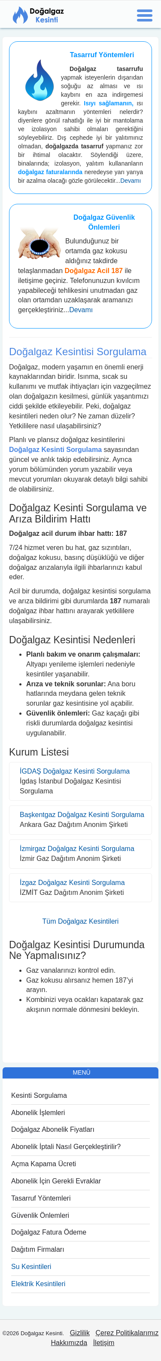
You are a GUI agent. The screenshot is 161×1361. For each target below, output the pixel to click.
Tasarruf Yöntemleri (40, 1198)
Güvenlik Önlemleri (40, 1215)
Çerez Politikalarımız (127, 1332)
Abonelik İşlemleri (38, 1112)
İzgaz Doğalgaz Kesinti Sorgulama (72, 882)
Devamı (130, 180)
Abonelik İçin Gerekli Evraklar (56, 1181)
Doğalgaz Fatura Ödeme (48, 1232)
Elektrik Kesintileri (38, 1283)
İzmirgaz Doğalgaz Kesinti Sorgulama (77, 848)
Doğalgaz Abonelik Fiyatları (52, 1129)
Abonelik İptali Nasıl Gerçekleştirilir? (66, 1146)
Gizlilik (80, 1332)
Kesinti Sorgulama (39, 1095)
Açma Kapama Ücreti (43, 1163)
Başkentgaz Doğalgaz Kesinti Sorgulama (82, 814)
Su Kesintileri (31, 1266)
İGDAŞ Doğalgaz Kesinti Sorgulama (75, 771)
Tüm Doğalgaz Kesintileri (81, 921)
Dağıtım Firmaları (37, 1249)
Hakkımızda (69, 1342)
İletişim (104, 1342)
